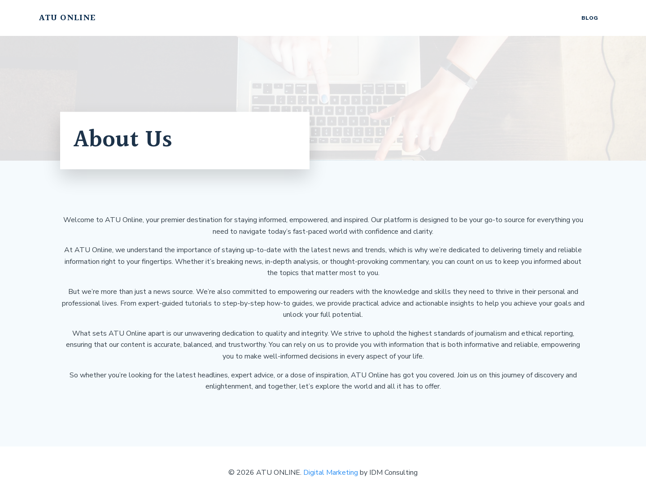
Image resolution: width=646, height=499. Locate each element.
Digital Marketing (330, 472)
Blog (589, 18)
